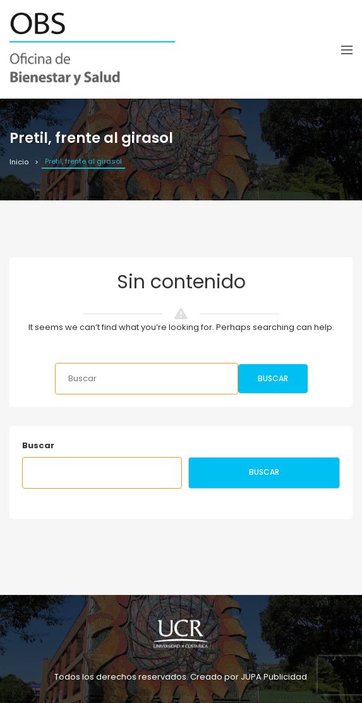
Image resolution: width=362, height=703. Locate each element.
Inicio (18, 162)
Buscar (273, 378)
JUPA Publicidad (274, 677)
